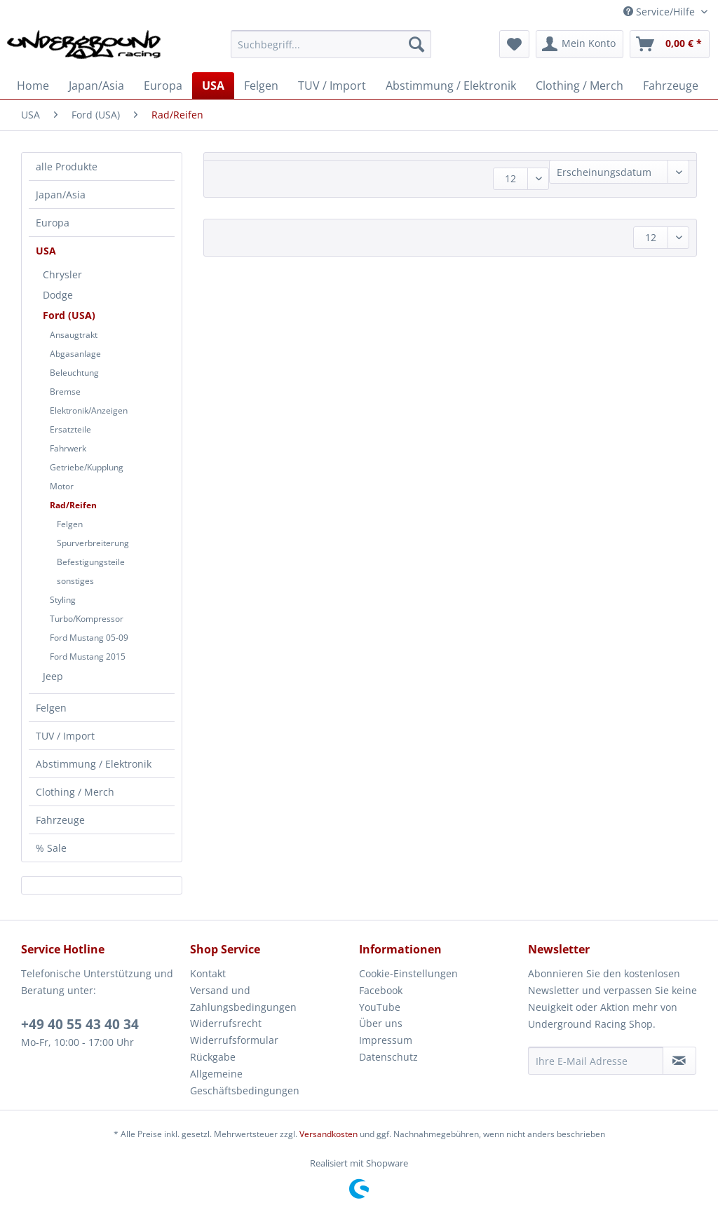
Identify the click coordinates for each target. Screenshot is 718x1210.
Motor (62, 486)
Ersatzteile (70, 429)
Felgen (70, 524)
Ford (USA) (69, 315)
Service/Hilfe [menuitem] (660, 11)
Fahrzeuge (60, 820)
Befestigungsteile (91, 562)
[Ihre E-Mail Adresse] (595, 1061)
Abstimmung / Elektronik (93, 763)
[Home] (33, 85)
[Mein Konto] (579, 44)
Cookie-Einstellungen (408, 973)
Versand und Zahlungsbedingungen (243, 999)
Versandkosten (328, 1134)
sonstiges (75, 581)
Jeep (53, 676)
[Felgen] (261, 85)
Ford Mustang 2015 (88, 656)
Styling (63, 600)
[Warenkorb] (670, 44)
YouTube (379, 1007)
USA (46, 250)
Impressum (385, 1040)
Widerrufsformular (234, 1040)
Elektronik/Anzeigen (89, 410)
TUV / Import (65, 735)
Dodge (58, 294)
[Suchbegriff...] (331, 44)
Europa (52, 222)
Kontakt (208, 973)
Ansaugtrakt (73, 335)
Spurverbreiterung (93, 543)
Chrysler (62, 274)
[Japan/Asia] (96, 85)
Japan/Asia (61, 194)
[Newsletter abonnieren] (679, 1061)
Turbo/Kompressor (86, 619)
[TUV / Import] (332, 85)
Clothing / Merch (75, 791)
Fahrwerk (68, 448)
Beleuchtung (74, 373)
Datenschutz (388, 1056)
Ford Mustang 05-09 (89, 638)
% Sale (51, 848)
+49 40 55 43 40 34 (80, 1024)
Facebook (380, 990)
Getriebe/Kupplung (86, 467)
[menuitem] (331, 51)
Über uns (380, 1023)
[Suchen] (416, 44)
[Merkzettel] (514, 44)
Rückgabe (213, 1056)
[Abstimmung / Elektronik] (451, 85)
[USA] (213, 85)
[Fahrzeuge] (670, 85)
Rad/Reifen (73, 505)
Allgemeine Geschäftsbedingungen (244, 1082)
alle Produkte (66, 166)
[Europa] (163, 85)
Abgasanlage (75, 354)
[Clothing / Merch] (579, 85)
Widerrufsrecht (226, 1023)
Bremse (65, 391)
